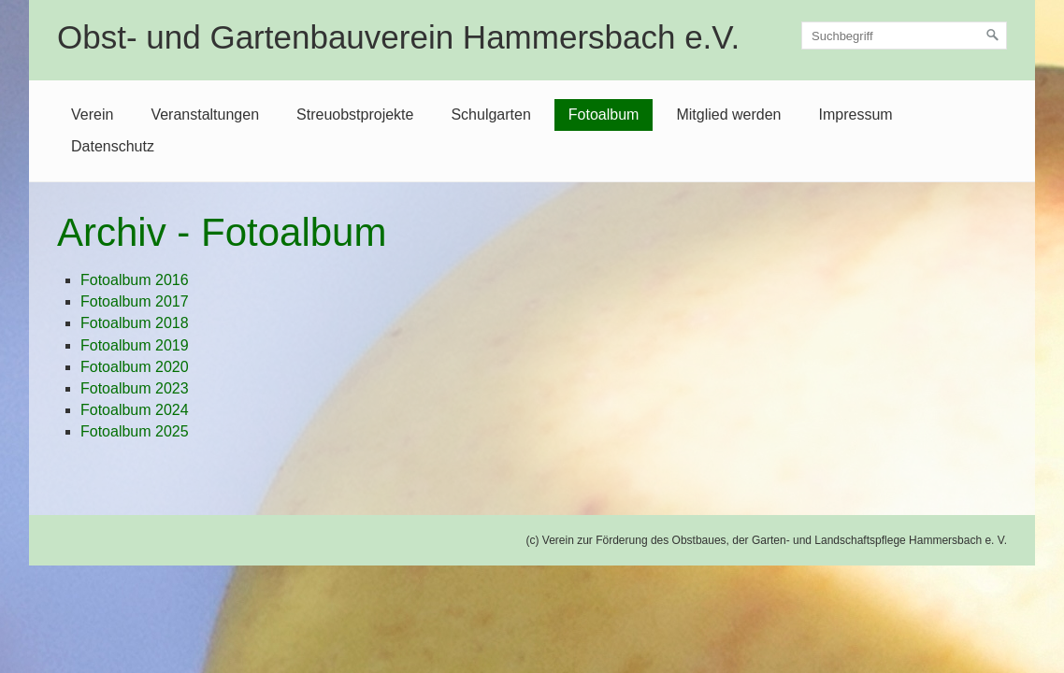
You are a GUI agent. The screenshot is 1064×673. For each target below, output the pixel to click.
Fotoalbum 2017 (134, 301)
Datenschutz (112, 146)
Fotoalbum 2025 (134, 431)
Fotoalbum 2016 (134, 280)
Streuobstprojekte (354, 114)
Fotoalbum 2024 (134, 410)
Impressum (855, 114)
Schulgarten (490, 114)
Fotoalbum (604, 114)
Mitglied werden (728, 114)
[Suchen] (993, 35)
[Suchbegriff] (904, 35)
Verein (92, 114)
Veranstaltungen (205, 114)
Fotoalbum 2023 (134, 388)
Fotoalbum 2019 (134, 345)
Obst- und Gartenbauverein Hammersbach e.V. (398, 37)
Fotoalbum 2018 (134, 323)
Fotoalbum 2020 (134, 367)
